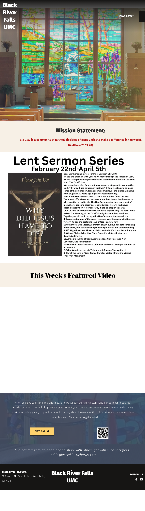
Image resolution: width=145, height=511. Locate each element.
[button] (142, 15)
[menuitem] (127, 16)
